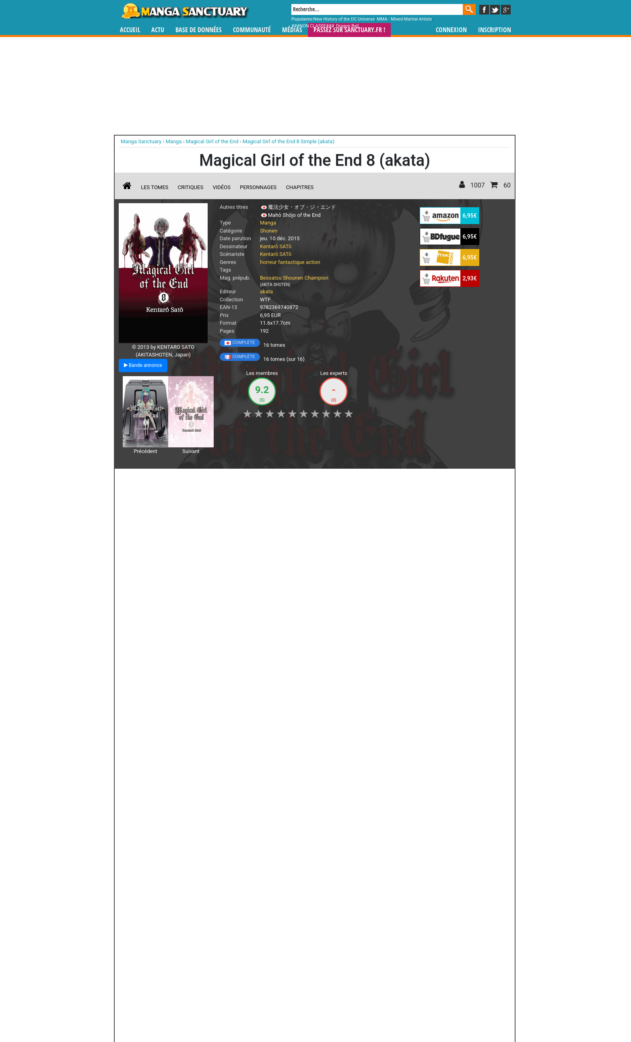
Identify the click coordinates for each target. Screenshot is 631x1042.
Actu (157, 30)
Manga (184, 11)
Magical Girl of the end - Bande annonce (161, 538)
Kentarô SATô (275, 246)
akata (266, 291)
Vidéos (221, 187)
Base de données (198, 30)
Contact (360, 1014)
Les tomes (154, 187)
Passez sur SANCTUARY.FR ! (349, 30)
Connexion (451, 30)
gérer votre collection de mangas (290, 973)
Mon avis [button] (287, 479)
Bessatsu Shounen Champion (294, 278)
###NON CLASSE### (312, 26)
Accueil (130, 30)
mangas (339, 967)
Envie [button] (254, 479)
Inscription (494, 30)
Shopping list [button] (217, 479)
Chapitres (300, 187)
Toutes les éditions (248, 868)
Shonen (269, 231)
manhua (376, 967)
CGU (345, 1014)
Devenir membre (280, 1014)
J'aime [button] (140, 479)
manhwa (357, 967)
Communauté (252, 30)
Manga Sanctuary (212, 967)
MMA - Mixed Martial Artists (404, 19)
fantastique (291, 262)
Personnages (258, 187)
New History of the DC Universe (344, 19)
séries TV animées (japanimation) (429, 967)
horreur (268, 262)
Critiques (191, 187)
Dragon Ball (347, 26)
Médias (292, 30)
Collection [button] (175, 479)
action (313, 262)
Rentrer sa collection (318, 1014)
